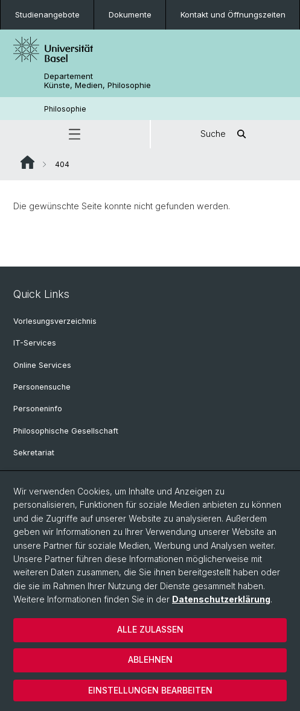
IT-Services (34, 342)
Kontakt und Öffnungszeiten (233, 14)
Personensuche (42, 386)
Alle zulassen (150, 629)
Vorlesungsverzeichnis (55, 321)
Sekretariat (33, 452)
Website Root (27, 162)
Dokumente (130, 14)
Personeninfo (37, 408)
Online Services (42, 365)
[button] (75, 134)
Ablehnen (150, 659)
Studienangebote (47, 14)
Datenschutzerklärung (221, 599)
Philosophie (65, 108)
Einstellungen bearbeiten (150, 690)
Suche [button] (225, 134)
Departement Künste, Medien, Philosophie (97, 81)
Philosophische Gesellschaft (65, 430)
